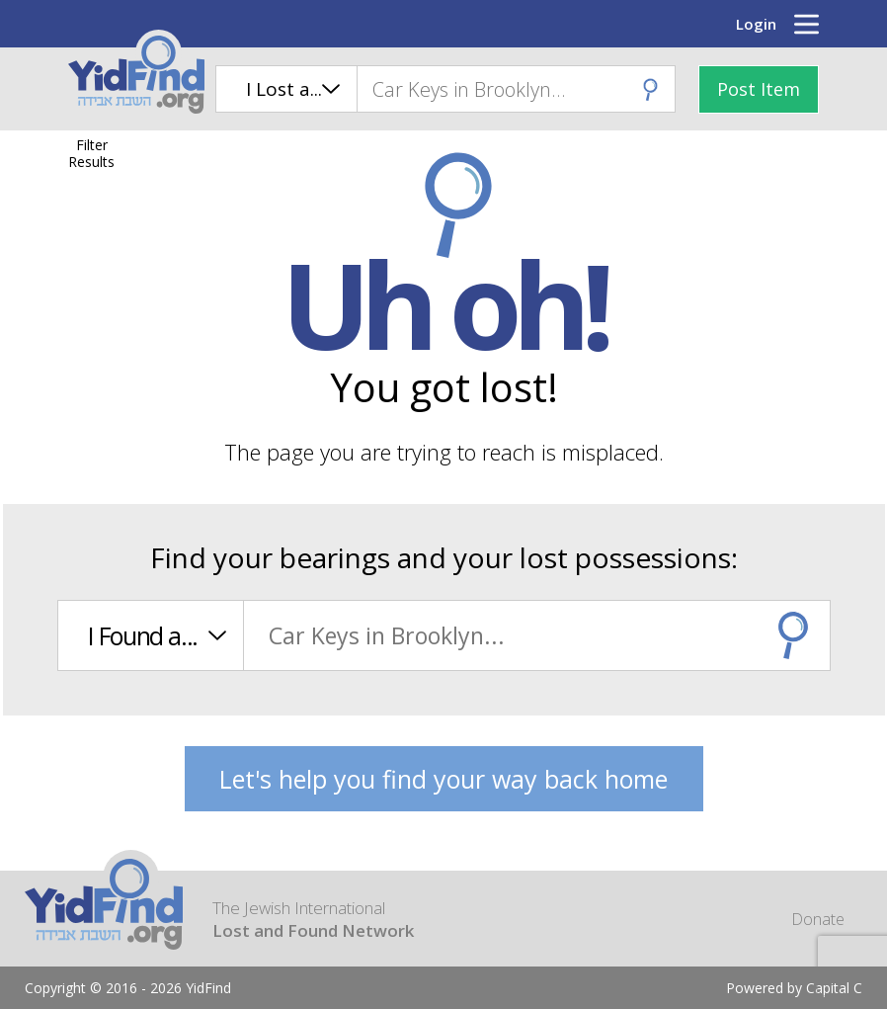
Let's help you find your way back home (443, 779)
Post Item (758, 89)
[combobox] (516, 89)
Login (756, 24)
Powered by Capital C (794, 987)
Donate (818, 919)
